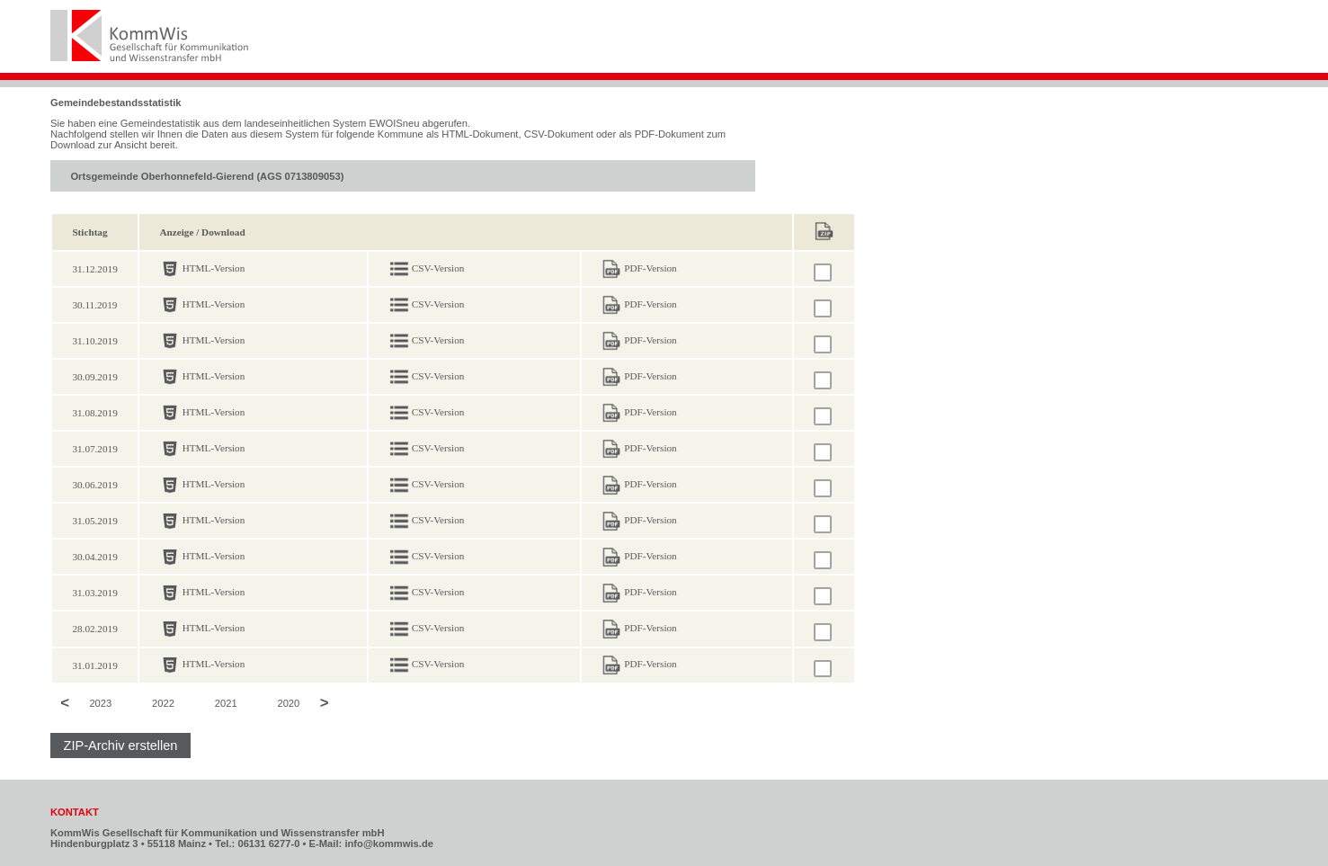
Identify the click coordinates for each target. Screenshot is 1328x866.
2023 (100, 704)
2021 (226, 704)
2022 (163, 704)
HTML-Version (214, 268)
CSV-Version (438, 268)
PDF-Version (650, 268)
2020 (288, 704)
